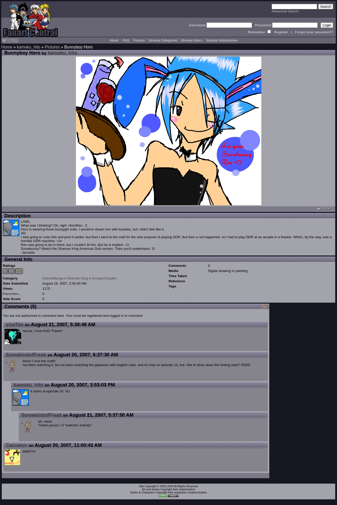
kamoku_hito (28, 47)
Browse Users (192, 40)
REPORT (324, 209)
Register (281, 32)
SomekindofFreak (26, 354)
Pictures (52, 47)
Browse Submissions (222, 40)
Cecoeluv (16, 445)
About (113, 40)
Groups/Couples (104, 278)
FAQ (126, 40)
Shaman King (77, 278)
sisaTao (14, 324)
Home (6, 47)
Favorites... (12, 294)
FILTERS (10, 40)
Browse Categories (163, 40)
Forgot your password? (314, 32)
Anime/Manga (52, 278)
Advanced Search (285, 11)
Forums (139, 40)
